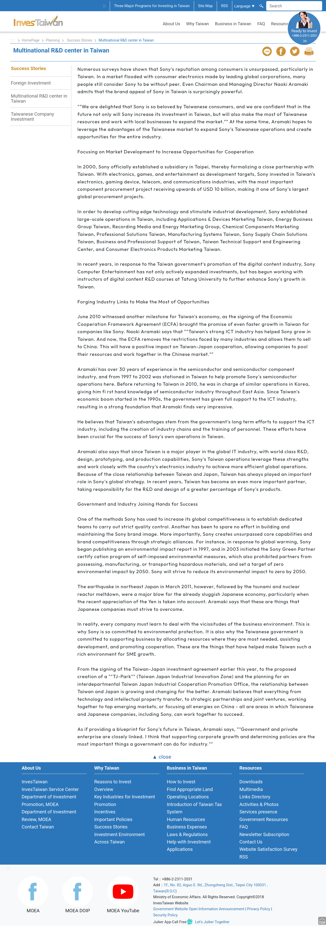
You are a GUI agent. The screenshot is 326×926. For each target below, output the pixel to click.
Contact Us (250, 841)
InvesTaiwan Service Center (50, 789)
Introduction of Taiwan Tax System (194, 808)
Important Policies (113, 819)
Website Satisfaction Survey (268, 849)
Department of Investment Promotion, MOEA (49, 800)
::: (104, 6)
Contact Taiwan (38, 826)
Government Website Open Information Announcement (198, 909)
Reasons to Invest (112, 781)
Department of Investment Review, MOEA (49, 815)
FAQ (261, 23)
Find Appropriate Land (190, 789)
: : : (13, 40)
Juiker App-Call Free (170, 921)
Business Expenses (187, 826)
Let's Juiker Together (212, 921)
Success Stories (79, 40)
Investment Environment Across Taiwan (119, 838)
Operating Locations (188, 796)
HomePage (30, 40)
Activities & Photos (259, 804)
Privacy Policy (258, 909)
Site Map (205, 6)
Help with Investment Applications (189, 845)
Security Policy (165, 915)
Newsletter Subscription (264, 834)
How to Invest (181, 781)
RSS (224, 6)
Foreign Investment (31, 83)
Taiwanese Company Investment (32, 116)
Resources (281, 23)
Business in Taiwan (233, 23)
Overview (103, 789)
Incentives (104, 811)
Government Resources (263, 819)
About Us (171, 23)
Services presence (258, 811)
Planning (53, 40)
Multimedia (251, 789)
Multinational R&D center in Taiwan (39, 98)
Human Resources (186, 819)
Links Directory (254, 796)
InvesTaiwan (35, 781)
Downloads (251, 781)
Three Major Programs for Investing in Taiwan (152, 6)
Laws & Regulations (187, 834)
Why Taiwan (197, 23)
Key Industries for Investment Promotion (124, 800)
